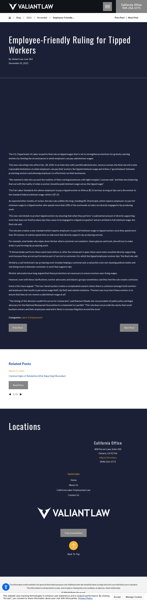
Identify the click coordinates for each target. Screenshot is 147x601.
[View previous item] (10, 394)
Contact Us (73, 495)
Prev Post (18, 327)
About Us (73, 485)
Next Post (129, 327)
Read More (18, 385)
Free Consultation (73, 533)
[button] (6, 587)
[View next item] (21, 394)
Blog (18, 17)
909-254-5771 (131, 8)
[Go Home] (11, 18)
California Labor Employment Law (73, 490)
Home (74, 480)
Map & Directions (108, 457)
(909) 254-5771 (108, 461)
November (42, 17)
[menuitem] (73, 480)
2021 (29, 17)
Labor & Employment (32, 317)
